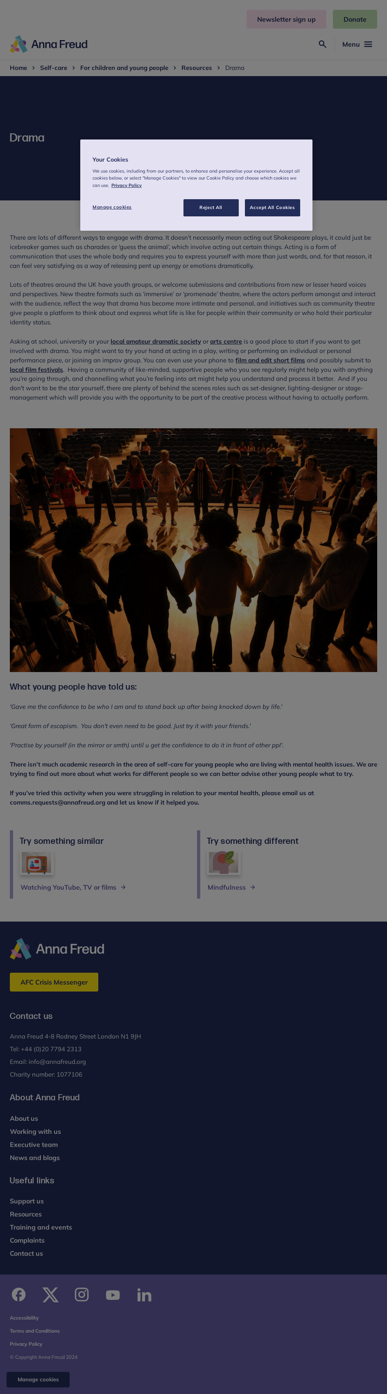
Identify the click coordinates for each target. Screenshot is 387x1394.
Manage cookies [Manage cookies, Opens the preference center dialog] (112, 207)
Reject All (210, 207)
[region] (196, 185)
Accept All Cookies (272, 207)
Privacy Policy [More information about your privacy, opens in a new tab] (126, 185)
